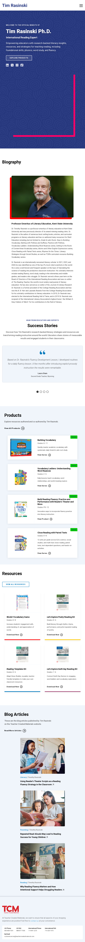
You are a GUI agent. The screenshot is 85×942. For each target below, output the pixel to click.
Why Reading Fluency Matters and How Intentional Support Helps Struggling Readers (42, 871)
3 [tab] (44, 374)
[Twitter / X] (12, 65)
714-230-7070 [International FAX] (49, 913)
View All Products (12, 410)
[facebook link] (34, 939)
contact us (35, 903)
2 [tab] (41, 374)
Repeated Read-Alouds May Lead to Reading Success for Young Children (40, 818)
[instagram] (17, 65)
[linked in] (7, 65)
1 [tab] (37, 374)
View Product (43, 501)
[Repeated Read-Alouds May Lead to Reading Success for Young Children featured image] (42, 791)
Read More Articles (13, 713)
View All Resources (15, 566)
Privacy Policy (30, 935)
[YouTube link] (52, 939)
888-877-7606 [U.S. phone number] (20, 913)
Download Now (13, 617)
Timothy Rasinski (34, 760)
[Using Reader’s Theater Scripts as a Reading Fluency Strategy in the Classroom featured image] (42, 738)
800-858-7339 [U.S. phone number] (8, 913)
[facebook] (22, 65)
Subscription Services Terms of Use (67, 933)
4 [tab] (47, 374)
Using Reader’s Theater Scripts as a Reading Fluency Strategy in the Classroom (40, 765)
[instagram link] (43, 939)
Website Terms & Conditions (40, 933)
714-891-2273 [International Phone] (32, 913)
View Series (42, 437)
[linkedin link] (38, 939)
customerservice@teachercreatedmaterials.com (19, 918)
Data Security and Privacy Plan (49, 935)
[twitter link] (47, 939)
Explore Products (19, 58)
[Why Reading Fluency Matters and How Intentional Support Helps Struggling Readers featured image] (42, 843)
